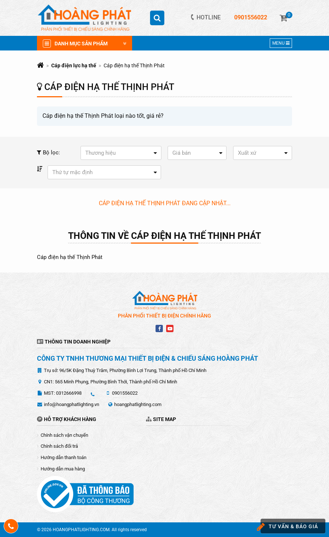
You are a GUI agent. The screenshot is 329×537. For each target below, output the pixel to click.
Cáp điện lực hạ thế (73, 65)
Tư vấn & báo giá (289, 527)
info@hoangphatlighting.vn (71, 404)
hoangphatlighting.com (137, 404)
